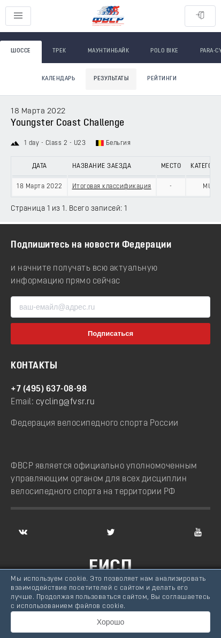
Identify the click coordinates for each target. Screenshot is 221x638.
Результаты (111, 79)
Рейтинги (162, 79)
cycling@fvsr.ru (65, 402)
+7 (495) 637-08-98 (49, 389)
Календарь (58, 79)
